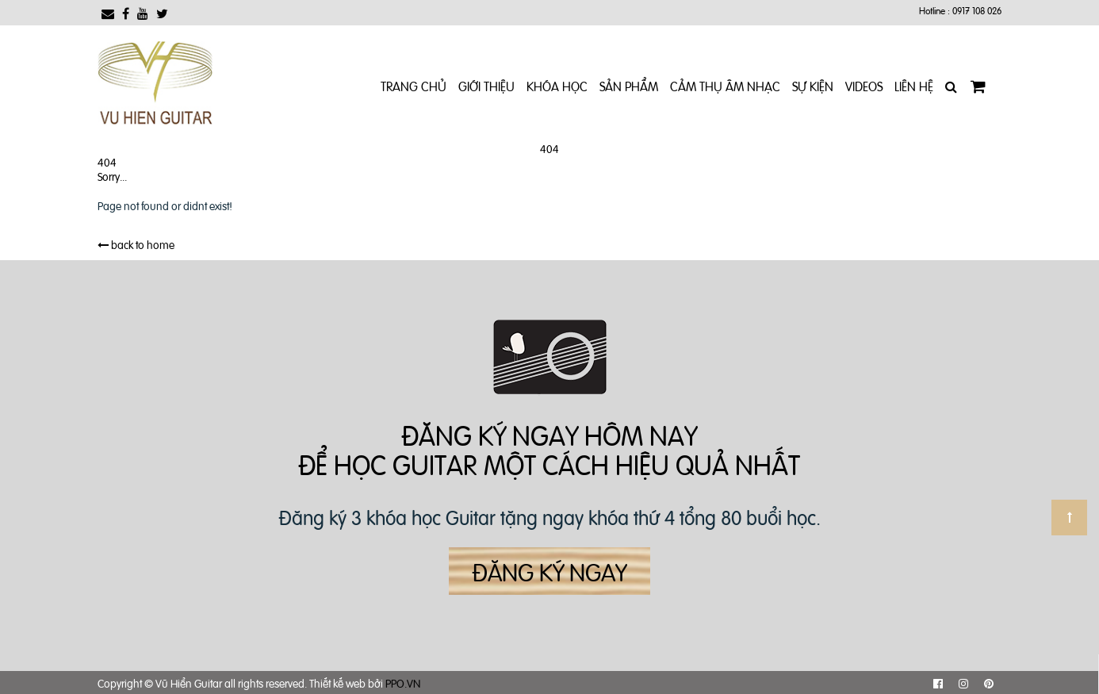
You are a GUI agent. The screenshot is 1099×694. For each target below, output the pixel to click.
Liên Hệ (913, 85)
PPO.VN (402, 682)
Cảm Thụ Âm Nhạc (725, 85)
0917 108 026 (976, 10)
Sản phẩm (628, 85)
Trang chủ (413, 85)
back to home (136, 243)
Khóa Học (557, 85)
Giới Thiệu (486, 85)
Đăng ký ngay (549, 571)
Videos (864, 85)
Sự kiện (812, 85)
